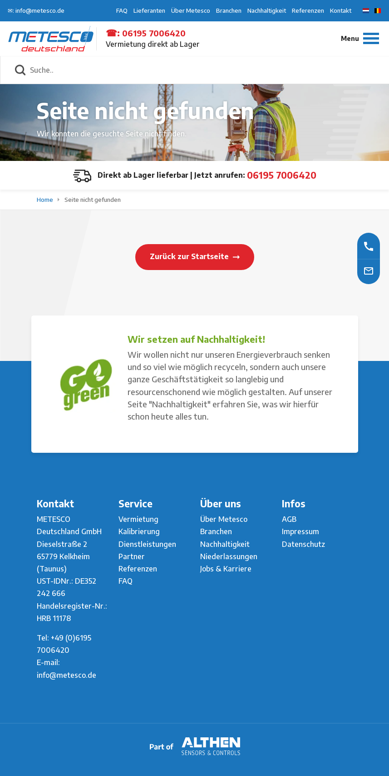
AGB (289, 519)
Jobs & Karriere (225, 568)
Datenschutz (303, 544)
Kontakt (340, 10)
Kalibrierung (139, 531)
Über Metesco (190, 10)
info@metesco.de (66, 675)
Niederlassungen (228, 556)
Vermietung (138, 519)
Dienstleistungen (147, 544)
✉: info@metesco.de (36, 10)
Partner (131, 556)
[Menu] (360, 38)
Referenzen (308, 10)
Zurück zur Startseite (195, 256)
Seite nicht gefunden (92, 199)
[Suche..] (204, 70)
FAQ (122, 10)
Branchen (228, 10)
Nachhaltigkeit (266, 10)
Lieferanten (149, 10)
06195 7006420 (154, 33)
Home (45, 199)
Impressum (300, 531)
